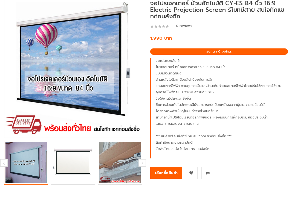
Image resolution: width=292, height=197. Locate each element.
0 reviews (184, 25)
